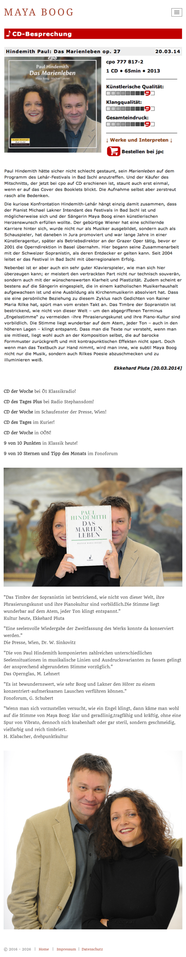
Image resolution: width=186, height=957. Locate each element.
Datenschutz (92, 949)
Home (44, 949)
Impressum (67, 949)
